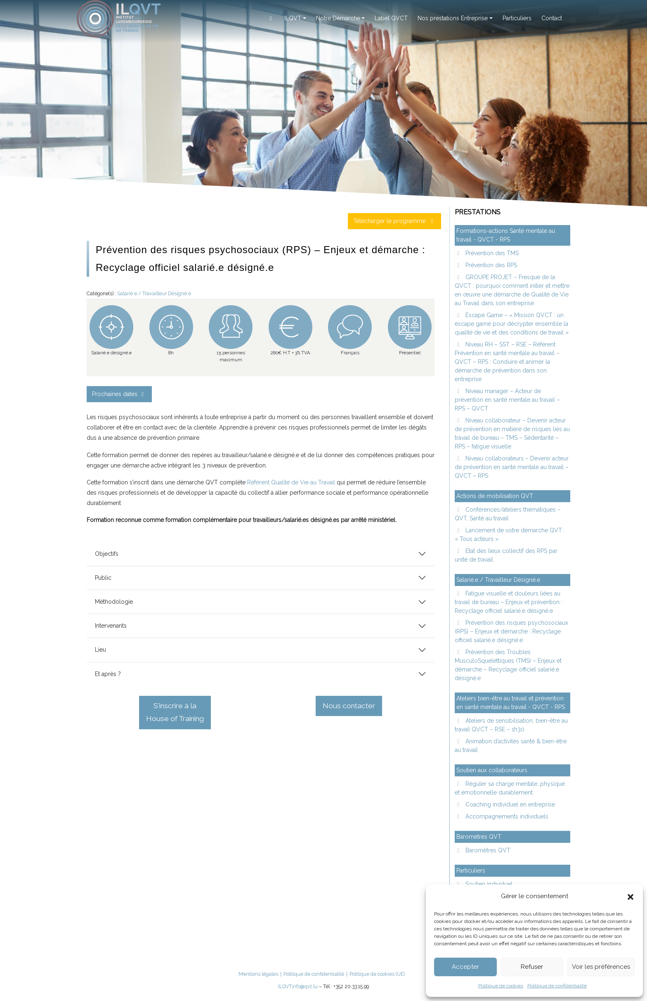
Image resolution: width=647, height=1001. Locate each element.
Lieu (100, 649)
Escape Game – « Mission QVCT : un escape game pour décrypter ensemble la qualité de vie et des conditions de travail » (512, 324)
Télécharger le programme (394, 221)
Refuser (532, 966)
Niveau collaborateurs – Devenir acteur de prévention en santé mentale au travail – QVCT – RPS (512, 467)
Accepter (465, 966)
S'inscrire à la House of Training (175, 712)
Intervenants (111, 625)
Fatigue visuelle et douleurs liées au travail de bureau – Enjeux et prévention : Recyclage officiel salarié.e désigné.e (508, 602)
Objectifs (106, 553)
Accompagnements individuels (506, 816)
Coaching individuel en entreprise (509, 804)
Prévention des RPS (490, 265)
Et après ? (108, 674)
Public (103, 577)
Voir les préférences (601, 966)
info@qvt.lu (305, 986)
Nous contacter (349, 706)
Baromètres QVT (487, 850)
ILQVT (285, 986)
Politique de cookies (500, 986)
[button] (630, 896)
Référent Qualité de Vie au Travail (291, 482)
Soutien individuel (488, 884)
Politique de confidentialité (557, 986)
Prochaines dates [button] (119, 394)
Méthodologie (114, 601)
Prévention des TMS (491, 253)
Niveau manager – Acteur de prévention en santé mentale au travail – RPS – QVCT (507, 400)
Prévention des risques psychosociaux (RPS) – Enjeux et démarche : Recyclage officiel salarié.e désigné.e (511, 631)
